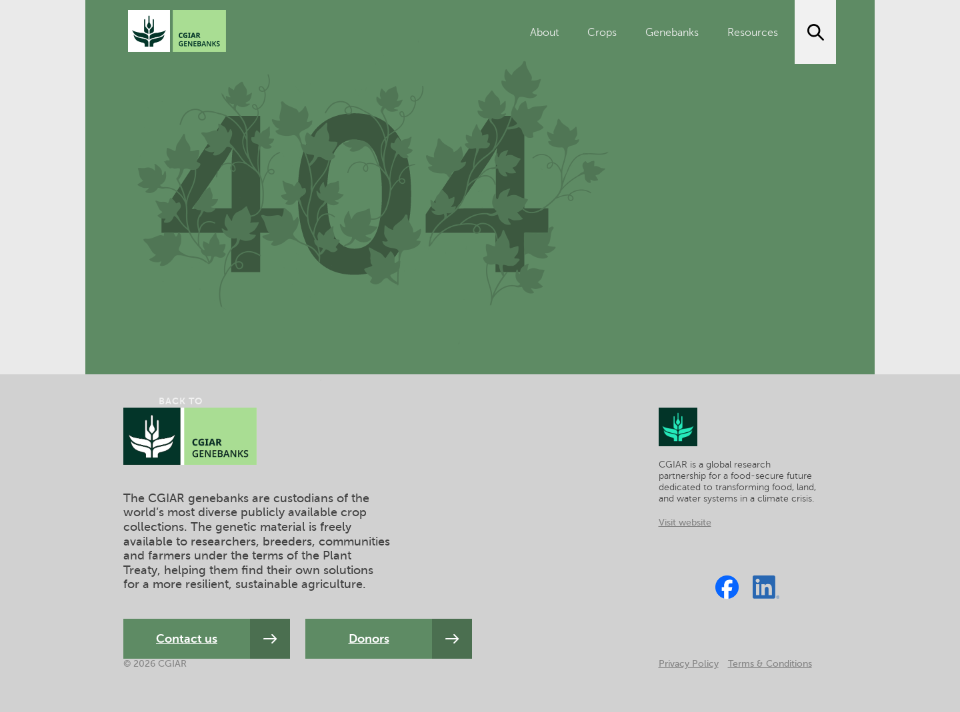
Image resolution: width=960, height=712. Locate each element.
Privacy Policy (689, 664)
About (544, 33)
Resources (752, 33)
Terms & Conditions (770, 664)
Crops (602, 33)
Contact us (186, 638)
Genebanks (672, 33)
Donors (369, 638)
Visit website (685, 523)
